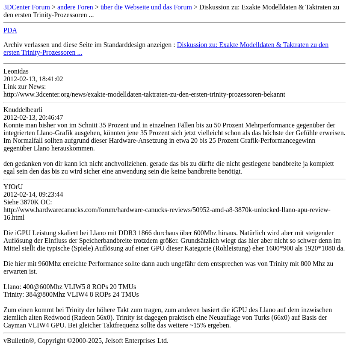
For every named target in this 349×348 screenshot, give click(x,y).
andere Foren (75, 7)
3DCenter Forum (26, 7)
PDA (10, 30)
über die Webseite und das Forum (146, 7)
